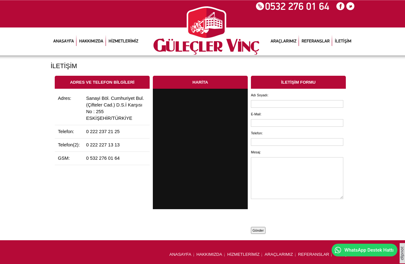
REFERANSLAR (313, 254)
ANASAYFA (180, 254)
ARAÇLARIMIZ (279, 254)
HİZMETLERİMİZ (243, 254)
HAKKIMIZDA (209, 254)
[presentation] (288, 211)
